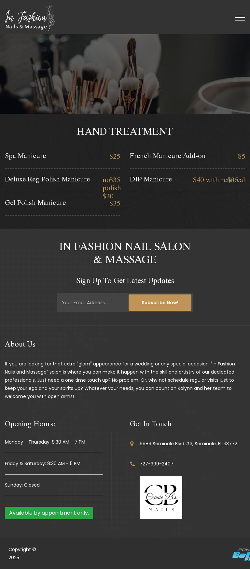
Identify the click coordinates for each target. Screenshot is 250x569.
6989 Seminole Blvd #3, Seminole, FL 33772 (188, 443)
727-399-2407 (157, 464)
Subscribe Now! (160, 302)
